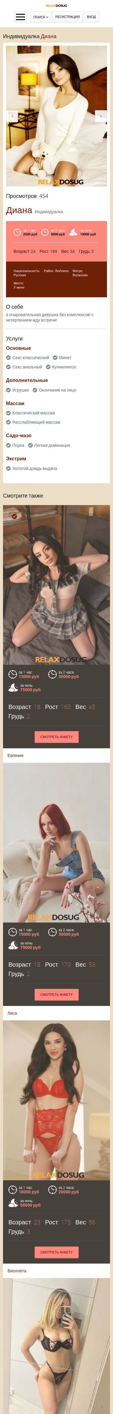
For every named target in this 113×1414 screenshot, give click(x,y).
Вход (91, 17)
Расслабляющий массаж (36, 422)
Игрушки (20, 390)
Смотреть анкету (56, 737)
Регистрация (67, 17)
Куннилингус (64, 367)
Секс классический (30, 357)
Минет (65, 357)
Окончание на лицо (57, 390)
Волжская (80, 275)
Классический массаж (33, 412)
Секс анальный (27, 367)
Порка (18, 445)
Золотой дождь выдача (34, 468)
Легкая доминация (52, 445)
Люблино (62, 271)
